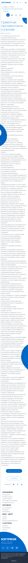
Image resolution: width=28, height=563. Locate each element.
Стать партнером (6, 507)
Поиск (14, 2)
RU (20, 2)
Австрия (17, 2)
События (4, 516)
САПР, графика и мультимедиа (9, 500)
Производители (6, 511)
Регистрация (5, 509)
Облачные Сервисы (7, 498)
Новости (11, 7)
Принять (14, 561)
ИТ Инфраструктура (7, 496)
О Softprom (7, 523)
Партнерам (6, 505)
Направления (7, 492)
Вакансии (4, 518)
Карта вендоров (6, 527)
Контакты (4, 529)
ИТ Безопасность (6, 495)
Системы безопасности (8, 502)
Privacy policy (4, 558)
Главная (5, 7)
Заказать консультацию (14, 471)
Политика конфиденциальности (10, 520)
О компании (14, 478)
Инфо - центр (7, 514)
